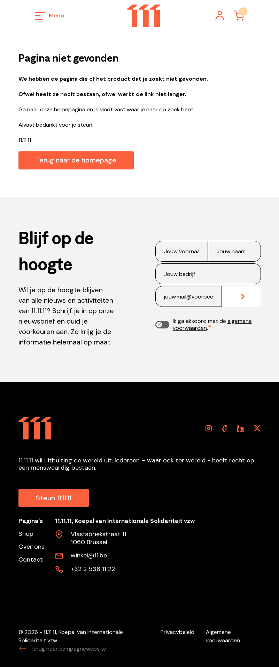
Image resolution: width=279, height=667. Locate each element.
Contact (30, 559)
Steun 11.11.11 (53, 497)
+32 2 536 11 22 (93, 569)
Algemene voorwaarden (223, 636)
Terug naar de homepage (76, 160)
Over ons (31, 546)
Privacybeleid (177, 632)
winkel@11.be (89, 555)
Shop (25, 534)
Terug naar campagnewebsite (62, 649)
